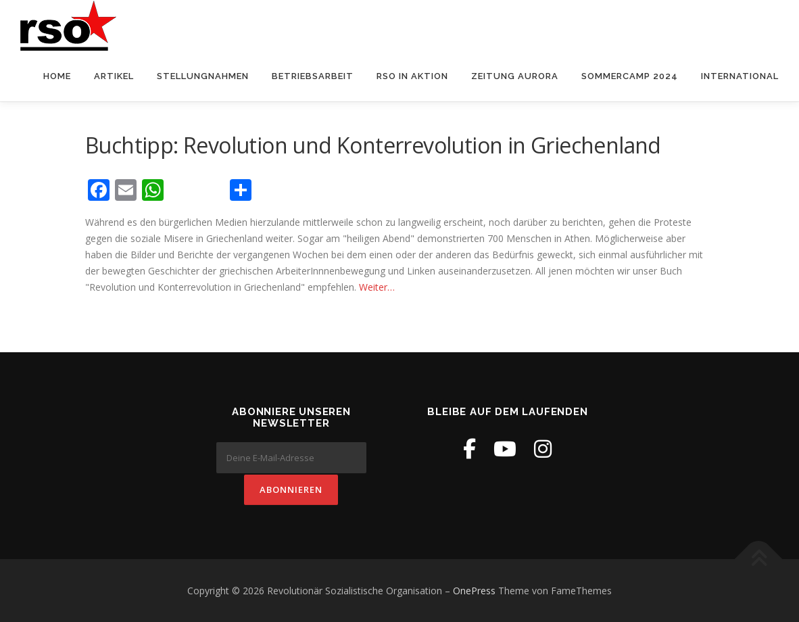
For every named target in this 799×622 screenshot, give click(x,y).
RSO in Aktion (412, 77)
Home (57, 77)
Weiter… (377, 287)
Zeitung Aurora (514, 77)
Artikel (114, 77)
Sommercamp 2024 (629, 77)
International (740, 77)
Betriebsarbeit (313, 77)
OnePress (474, 589)
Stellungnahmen (203, 77)
